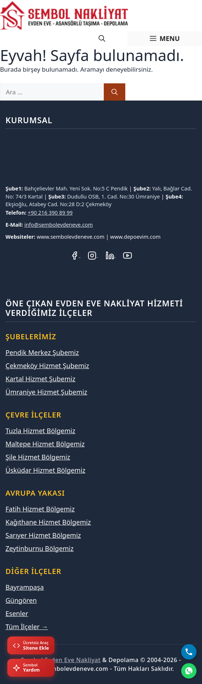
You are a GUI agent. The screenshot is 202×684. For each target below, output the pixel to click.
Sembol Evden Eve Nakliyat (60, 660)
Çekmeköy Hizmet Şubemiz (47, 365)
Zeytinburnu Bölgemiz (39, 548)
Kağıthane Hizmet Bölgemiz (48, 522)
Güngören (21, 600)
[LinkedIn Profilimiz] (111, 254)
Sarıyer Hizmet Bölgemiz (43, 535)
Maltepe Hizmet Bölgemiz (45, 443)
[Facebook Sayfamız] (75, 254)
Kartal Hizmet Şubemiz (40, 378)
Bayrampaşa (24, 587)
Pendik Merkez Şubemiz (42, 352)
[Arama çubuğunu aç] (101, 38)
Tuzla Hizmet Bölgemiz (40, 430)
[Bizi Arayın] (189, 652)
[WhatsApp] (189, 671)
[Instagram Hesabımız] (93, 254)
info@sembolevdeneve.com (58, 224)
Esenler (16, 613)
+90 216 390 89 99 (50, 212)
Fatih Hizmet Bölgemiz (40, 509)
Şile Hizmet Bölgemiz (37, 457)
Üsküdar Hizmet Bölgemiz (45, 470)
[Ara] (114, 92)
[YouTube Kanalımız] (127, 254)
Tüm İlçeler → (26, 626)
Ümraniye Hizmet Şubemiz (46, 392)
